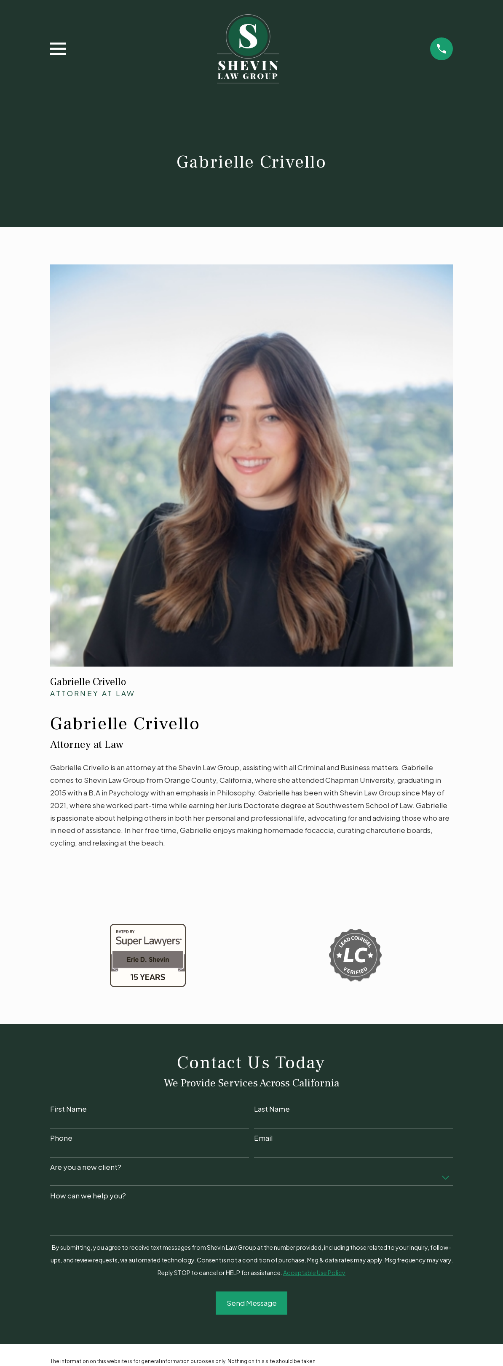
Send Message (252, 1302)
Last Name (272, 1109)
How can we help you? (88, 1195)
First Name (68, 1109)
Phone (61, 1138)
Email (263, 1138)
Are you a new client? (85, 1167)
